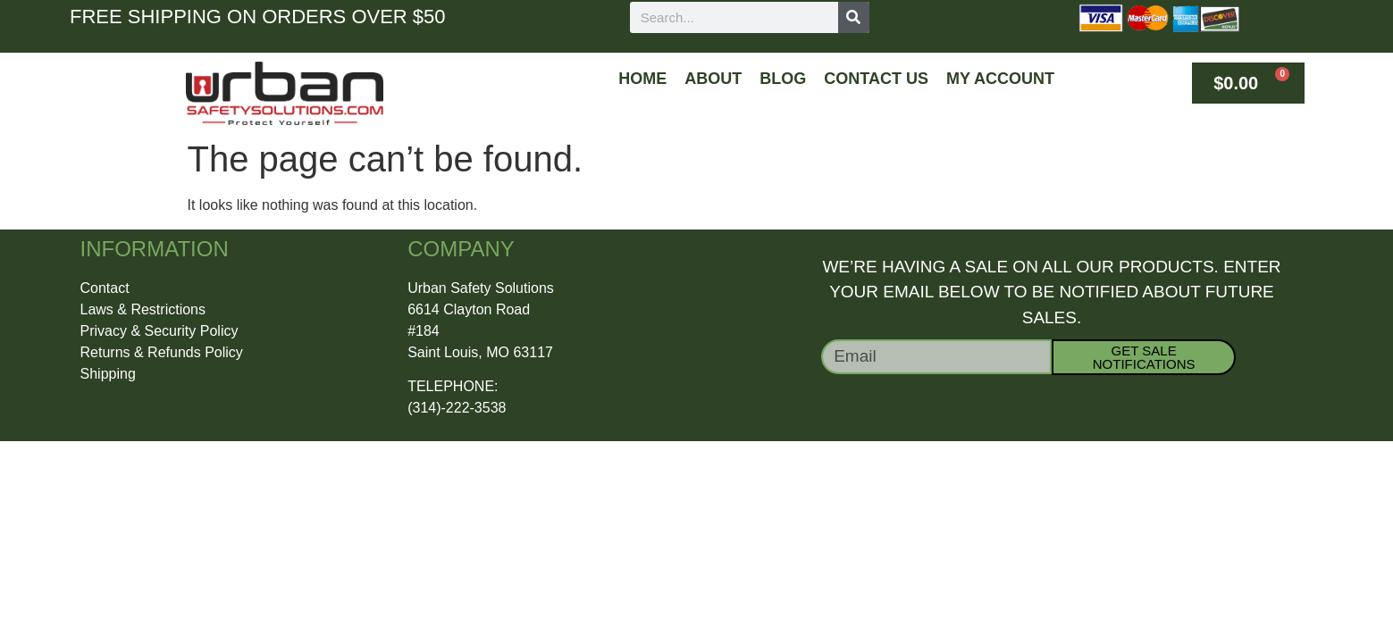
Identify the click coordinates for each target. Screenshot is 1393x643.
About (713, 79)
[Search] (853, 17)
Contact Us (876, 79)
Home (642, 79)
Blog (782, 79)
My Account (1000, 79)
